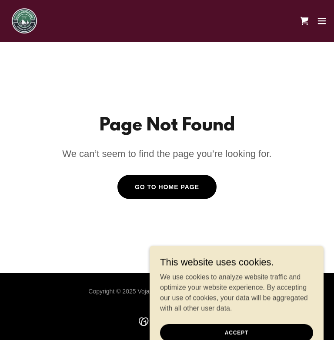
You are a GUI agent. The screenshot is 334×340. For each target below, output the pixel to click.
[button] (322, 21)
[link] (24, 20)
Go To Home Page (167, 186)
